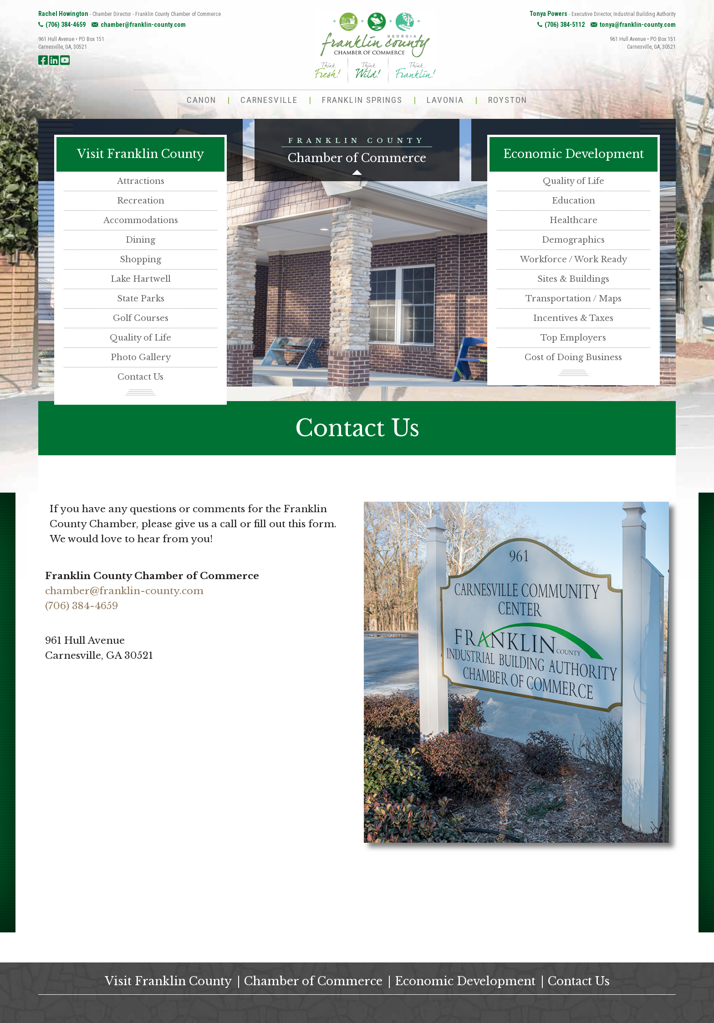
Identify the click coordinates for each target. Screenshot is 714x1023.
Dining (140, 240)
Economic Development (573, 154)
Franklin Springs (362, 100)
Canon (201, 100)
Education (573, 201)
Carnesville (269, 100)
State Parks (140, 299)
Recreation (140, 201)
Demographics (573, 240)
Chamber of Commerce (313, 981)
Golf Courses (140, 318)
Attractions (140, 181)
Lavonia (445, 100)
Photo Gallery (141, 357)
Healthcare (573, 220)
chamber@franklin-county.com (143, 24)
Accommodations (140, 220)
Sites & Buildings (573, 279)
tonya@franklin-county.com (638, 24)
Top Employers (573, 338)
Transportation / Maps (573, 299)
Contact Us (140, 377)
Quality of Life (140, 338)
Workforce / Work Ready (573, 259)
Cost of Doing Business (573, 357)
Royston (507, 100)
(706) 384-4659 (66, 24)
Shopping (140, 259)
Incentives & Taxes (573, 318)
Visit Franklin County (140, 154)
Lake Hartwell (141, 279)
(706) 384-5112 (565, 24)
